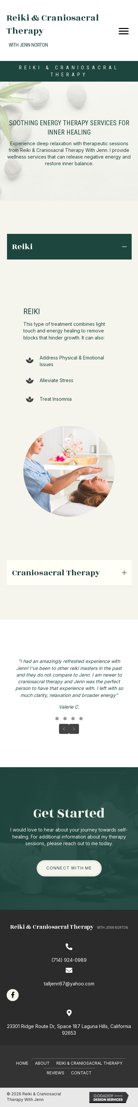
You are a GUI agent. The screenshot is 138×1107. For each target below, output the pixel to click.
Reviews (55, 1072)
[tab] (69, 247)
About (42, 1063)
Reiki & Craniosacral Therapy (89, 1063)
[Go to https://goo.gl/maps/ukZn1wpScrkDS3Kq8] (69, 1023)
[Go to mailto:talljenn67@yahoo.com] (69, 977)
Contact (81, 1072)
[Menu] (123, 31)
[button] (57, 718)
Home (22, 1063)
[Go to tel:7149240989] (69, 953)
